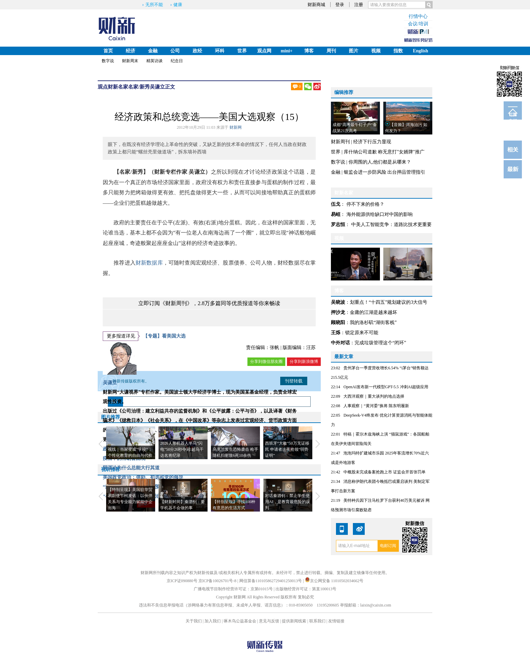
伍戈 (335, 204)
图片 (353, 50)
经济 (130, 50)
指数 (398, 50)
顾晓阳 (338, 322)
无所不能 (154, 4)
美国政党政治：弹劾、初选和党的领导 (143, 477)
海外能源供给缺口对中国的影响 (379, 214)
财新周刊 (340, 141)
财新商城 (316, 4)
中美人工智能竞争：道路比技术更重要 (391, 224)
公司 (175, 50)
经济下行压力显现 (372, 141)
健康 (177, 4)
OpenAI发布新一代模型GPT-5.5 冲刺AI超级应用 (385, 387)
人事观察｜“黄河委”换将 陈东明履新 (376, 405)
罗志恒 (338, 224)
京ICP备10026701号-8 (218, 580)
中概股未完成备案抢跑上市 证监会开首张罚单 (384, 472)
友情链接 (336, 621)
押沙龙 (338, 312)
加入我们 (212, 621)
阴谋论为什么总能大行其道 (131, 467)
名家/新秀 (139, 87)
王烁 (335, 332)
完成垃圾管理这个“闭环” (380, 342)
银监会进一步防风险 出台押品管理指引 (385, 172)
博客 (309, 50)
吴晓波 (338, 302)
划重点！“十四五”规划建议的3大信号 (388, 302)
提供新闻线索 (294, 621)
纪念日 (177, 60)
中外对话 (340, 342)
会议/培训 (418, 23)
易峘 (335, 214)
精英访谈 (154, 60)
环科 (219, 50)
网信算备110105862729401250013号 (271, 580)
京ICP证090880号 (182, 580)
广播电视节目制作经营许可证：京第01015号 (233, 589)
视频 (376, 50)
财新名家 (118, 87)
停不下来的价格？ (365, 204)
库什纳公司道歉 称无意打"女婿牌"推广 (384, 151)
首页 (108, 50)
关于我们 (194, 621)
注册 (358, 4)
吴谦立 (157, 87)
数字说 (108, 60)
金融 (153, 50)
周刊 (331, 50)
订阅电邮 (513, 116)
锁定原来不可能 (361, 332)
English (420, 50)
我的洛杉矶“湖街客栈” (373, 322)
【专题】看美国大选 (164, 336)
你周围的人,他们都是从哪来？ (379, 162)
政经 (197, 50)
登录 (339, 4)
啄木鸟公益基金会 (240, 621)
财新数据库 (149, 263)
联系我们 (317, 621)
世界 (242, 50)
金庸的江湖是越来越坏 (373, 312)
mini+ (286, 50)
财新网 (236, 127)
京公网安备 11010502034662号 (334, 580)
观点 (103, 87)
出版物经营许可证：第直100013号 (305, 589)
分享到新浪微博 (304, 361)
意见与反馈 (269, 621)
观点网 (264, 50)
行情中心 (418, 16)
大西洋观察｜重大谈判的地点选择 (373, 396)
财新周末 (130, 60)
